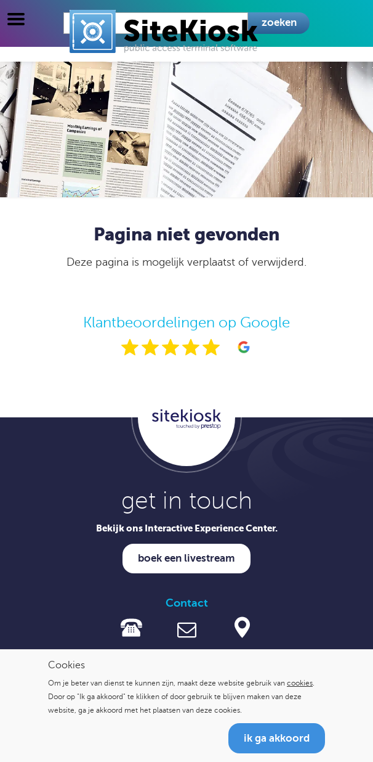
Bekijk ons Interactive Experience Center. (187, 528)
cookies (300, 683)
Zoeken (279, 22)
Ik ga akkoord (277, 738)
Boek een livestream (186, 558)
